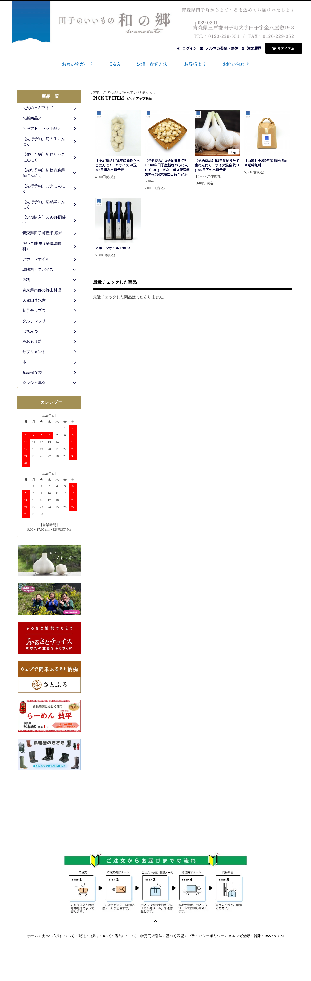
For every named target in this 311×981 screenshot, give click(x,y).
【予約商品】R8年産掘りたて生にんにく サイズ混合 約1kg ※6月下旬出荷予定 (217, 165)
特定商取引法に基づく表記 (162, 936)
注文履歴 (254, 48)
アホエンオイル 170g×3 (112, 248)
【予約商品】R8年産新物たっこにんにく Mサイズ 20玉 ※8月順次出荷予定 (117, 165)
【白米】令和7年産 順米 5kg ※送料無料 (267, 163)
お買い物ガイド (77, 64)
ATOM (279, 936)
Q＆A (114, 64)
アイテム (282, 48)
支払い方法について (58, 936)
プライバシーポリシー (206, 936)
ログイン (189, 48)
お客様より (195, 64)
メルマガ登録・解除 (222, 48)
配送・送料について (94, 936)
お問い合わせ (236, 64)
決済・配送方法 (152, 64)
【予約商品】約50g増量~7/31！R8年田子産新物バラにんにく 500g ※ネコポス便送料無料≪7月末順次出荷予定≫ (167, 168)
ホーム (32, 936)
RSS (268, 936)
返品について (126, 936)
